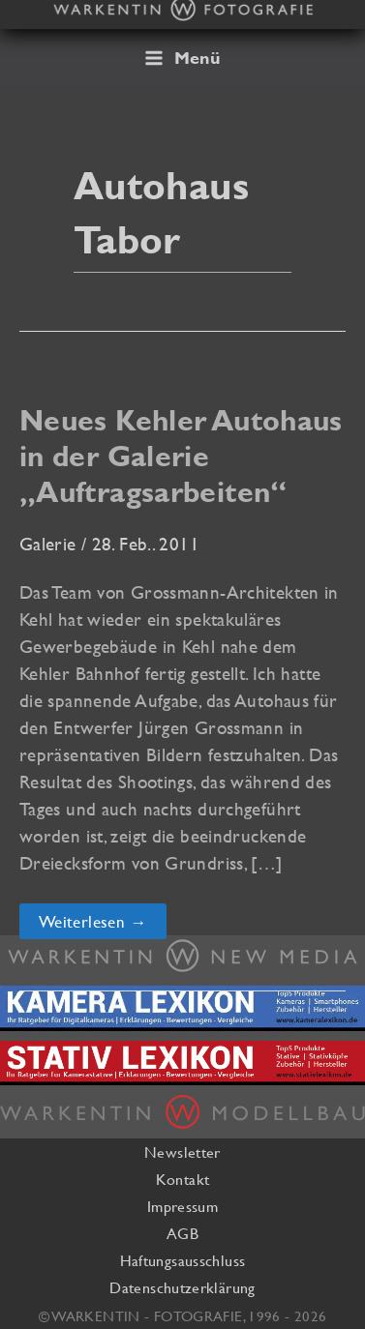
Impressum (182, 1206)
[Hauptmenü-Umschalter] (182, 58)
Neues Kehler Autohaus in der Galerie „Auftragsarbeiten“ (181, 456)
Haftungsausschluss (183, 1260)
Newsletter (182, 1152)
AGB (182, 1233)
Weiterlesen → (102, 924)
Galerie (47, 543)
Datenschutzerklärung (182, 1287)
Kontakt (183, 1179)
